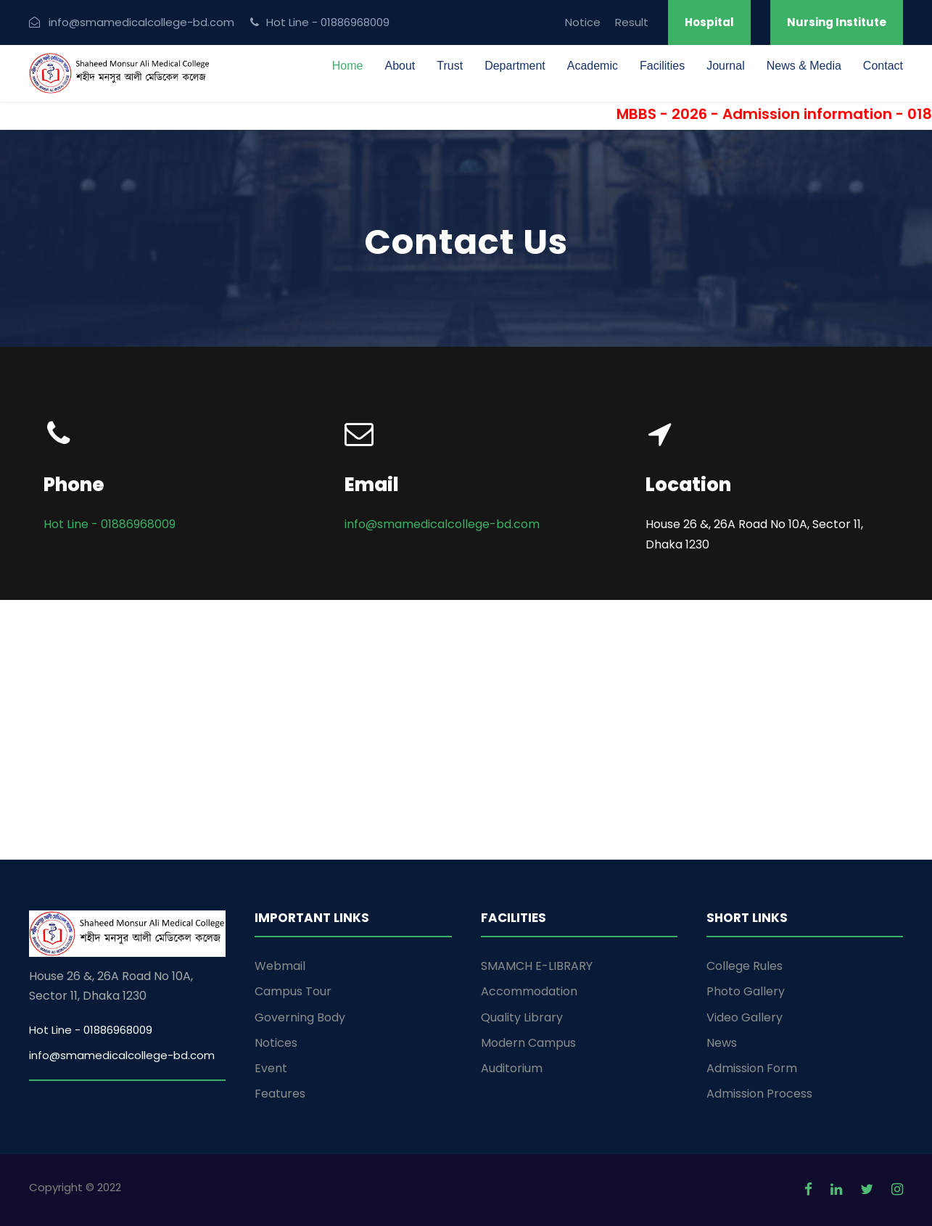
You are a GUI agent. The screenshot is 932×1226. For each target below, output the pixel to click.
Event (271, 1068)
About (399, 65)
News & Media (804, 65)
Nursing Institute (836, 22)
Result (631, 22)
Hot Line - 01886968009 (110, 524)
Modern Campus (528, 1042)
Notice (583, 22)
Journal (725, 65)
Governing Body (300, 1017)
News (721, 1042)
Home (347, 65)
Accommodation (529, 991)
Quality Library (522, 1017)
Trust (450, 65)
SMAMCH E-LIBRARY (537, 966)
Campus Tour (293, 991)
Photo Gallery (745, 991)
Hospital (709, 22)
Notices (276, 1042)
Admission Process (759, 1093)
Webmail (280, 966)
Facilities (662, 65)
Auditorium (512, 1068)
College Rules (744, 966)
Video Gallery (744, 1017)
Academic (592, 65)
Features (280, 1093)
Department (514, 65)
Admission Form (751, 1068)
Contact (883, 65)
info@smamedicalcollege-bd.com (442, 524)
